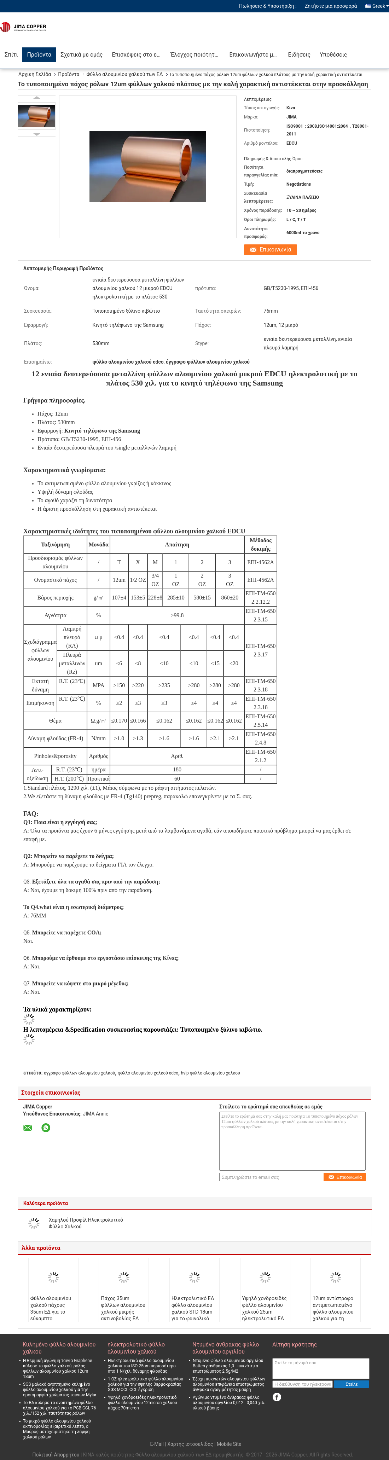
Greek (380, 6)
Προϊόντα (39, 54)
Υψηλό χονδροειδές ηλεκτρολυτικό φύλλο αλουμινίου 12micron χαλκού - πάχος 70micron (143, 1402)
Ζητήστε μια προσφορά (331, 6)
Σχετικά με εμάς (81, 54)
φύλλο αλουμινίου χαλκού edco (148, 1073)
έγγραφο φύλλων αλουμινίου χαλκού (79, 1073)
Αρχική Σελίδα (34, 74)
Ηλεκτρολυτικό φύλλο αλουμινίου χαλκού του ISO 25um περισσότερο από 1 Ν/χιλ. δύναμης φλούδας (142, 1366)
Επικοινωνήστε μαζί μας (256, 54)
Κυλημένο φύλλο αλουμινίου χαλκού (59, 1348)
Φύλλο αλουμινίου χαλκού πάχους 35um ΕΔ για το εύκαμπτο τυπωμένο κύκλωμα (52, 1312)
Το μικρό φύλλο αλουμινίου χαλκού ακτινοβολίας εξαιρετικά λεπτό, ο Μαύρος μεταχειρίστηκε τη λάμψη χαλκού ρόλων (57, 1429)
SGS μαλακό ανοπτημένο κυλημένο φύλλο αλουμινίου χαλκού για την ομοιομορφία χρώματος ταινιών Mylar (60, 1389)
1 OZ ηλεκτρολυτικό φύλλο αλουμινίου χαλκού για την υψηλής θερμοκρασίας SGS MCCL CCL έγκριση (145, 1384)
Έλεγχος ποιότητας (195, 54)
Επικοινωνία (275, 249)
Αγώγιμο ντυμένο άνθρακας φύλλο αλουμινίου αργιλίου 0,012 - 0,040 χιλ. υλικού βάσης (229, 1402)
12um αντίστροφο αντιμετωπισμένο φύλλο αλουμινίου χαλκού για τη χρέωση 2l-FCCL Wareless (333, 1315)
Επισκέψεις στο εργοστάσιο (139, 54)
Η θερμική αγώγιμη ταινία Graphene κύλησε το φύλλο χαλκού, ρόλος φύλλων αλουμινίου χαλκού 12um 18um (57, 1368)
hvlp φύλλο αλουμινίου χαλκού (210, 1073)
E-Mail (156, 1444)
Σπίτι (11, 54)
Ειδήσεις (299, 54)
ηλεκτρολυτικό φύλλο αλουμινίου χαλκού (136, 1348)
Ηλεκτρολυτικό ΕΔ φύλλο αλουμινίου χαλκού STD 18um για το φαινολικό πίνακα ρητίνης (193, 1312)
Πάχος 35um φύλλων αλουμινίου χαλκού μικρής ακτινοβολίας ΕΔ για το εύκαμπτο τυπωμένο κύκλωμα (123, 1315)
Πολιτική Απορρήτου (55, 1455)
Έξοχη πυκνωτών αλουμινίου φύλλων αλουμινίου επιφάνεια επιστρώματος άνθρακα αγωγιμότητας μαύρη (229, 1384)
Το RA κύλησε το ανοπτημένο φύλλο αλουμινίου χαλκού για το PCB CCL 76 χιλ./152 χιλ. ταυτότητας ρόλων (59, 1408)
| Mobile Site (227, 1444)
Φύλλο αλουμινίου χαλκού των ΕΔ (125, 74)
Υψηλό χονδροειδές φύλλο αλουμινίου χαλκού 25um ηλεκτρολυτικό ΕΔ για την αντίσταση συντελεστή (264, 1315)
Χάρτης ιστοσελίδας (190, 1444)
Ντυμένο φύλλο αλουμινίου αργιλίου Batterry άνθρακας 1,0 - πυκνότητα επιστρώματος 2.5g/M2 (228, 1366)
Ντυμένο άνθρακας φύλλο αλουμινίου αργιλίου (225, 1348)
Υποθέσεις (333, 54)
